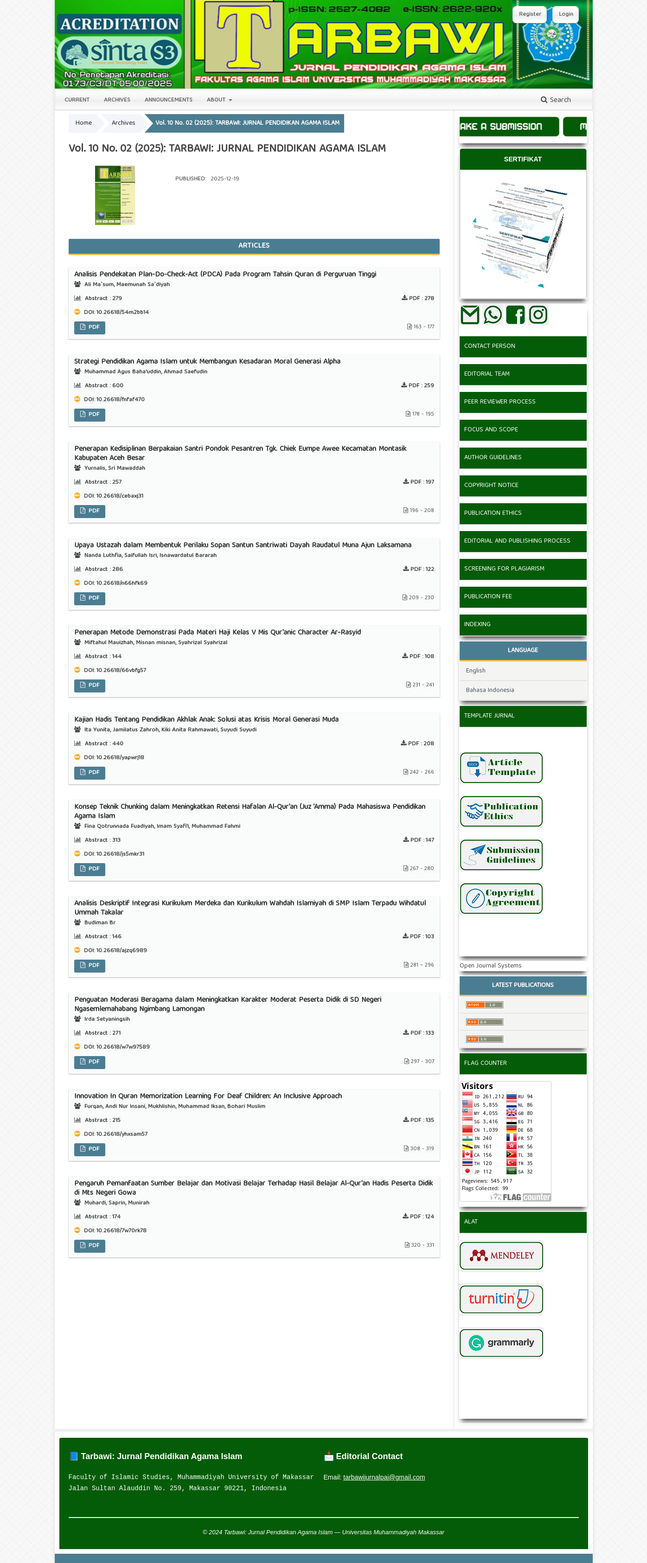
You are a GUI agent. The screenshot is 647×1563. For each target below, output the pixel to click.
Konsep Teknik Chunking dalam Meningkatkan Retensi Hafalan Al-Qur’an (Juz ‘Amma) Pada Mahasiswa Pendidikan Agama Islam (249, 812)
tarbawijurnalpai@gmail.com (384, 1477)
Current (77, 100)
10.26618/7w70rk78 (121, 1231)
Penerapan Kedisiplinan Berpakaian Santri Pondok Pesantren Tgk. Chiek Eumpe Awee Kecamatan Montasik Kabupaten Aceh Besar (240, 454)
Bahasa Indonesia (490, 690)
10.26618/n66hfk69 (121, 583)
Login (566, 14)
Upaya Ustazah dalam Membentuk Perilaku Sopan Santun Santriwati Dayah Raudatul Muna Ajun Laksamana (242, 546)
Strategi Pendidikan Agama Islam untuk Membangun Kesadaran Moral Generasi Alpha (207, 362)
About (217, 100)
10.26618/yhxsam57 (121, 1134)
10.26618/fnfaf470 (120, 400)
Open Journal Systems (491, 966)
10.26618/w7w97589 (123, 1047)
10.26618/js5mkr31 (120, 854)
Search (556, 100)
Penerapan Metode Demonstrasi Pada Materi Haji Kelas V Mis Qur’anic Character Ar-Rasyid (217, 633)
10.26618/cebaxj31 (119, 496)
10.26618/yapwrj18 (120, 758)
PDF (93, 327)
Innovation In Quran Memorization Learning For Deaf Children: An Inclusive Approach (208, 1097)
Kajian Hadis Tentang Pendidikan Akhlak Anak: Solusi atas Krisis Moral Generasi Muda (206, 720)
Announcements (168, 100)
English (476, 671)
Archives (117, 100)
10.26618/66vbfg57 (121, 671)
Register (530, 14)
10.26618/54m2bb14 (122, 312)
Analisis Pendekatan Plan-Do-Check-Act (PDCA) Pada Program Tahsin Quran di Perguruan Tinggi (225, 275)
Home (84, 123)
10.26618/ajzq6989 (121, 951)
